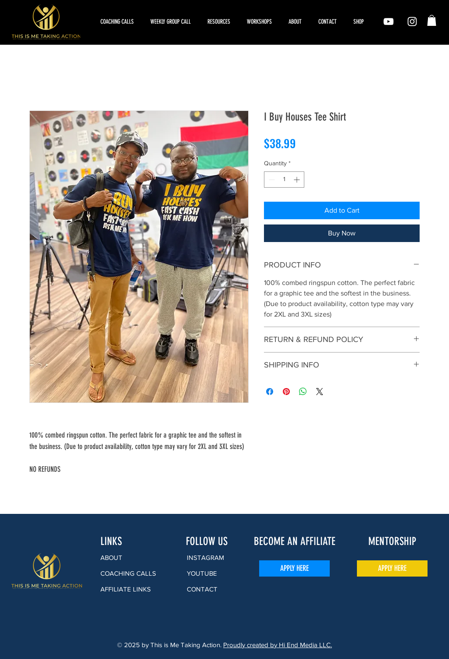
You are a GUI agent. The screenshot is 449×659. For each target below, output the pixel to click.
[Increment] (297, 179)
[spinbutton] (284, 179)
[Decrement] (270, 179)
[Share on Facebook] (269, 391)
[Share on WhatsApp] (303, 391)
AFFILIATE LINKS (125, 589)
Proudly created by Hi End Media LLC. (277, 644)
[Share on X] (319, 391)
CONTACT (202, 589)
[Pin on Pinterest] (286, 391)
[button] (261, 22)
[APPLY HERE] (294, 568)
